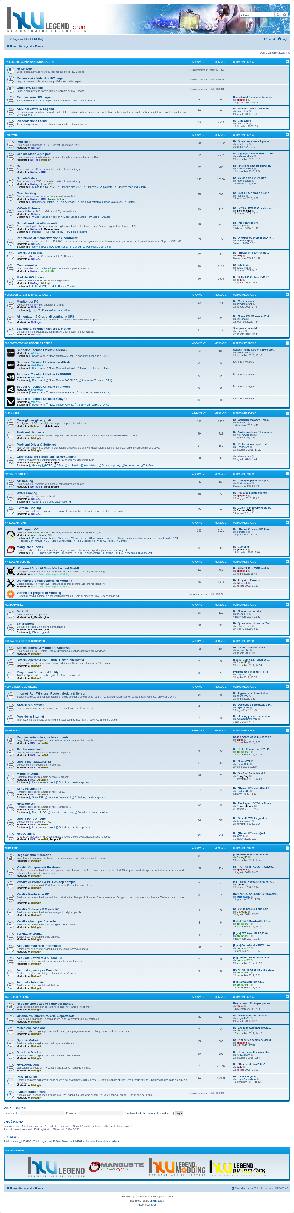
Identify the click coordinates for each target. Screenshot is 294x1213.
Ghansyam (243, 447)
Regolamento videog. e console (252, 736)
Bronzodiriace (245, 806)
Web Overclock (112, 201)
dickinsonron (244, 483)
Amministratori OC (58, 199)
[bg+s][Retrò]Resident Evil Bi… (252, 921)
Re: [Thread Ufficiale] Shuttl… (251, 252)
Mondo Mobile (14, 605)
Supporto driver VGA (42, 187)
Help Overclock (83, 540)
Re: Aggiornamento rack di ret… (252, 693)
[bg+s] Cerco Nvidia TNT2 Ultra (251, 945)
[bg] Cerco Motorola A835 (248, 982)
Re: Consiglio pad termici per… (252, 480)
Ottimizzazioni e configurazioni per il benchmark (142, 538)
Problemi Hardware (30, 432)
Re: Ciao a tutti (242, 120)
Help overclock (65, 201)
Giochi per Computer (32, 818)
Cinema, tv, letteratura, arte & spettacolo (46, 1016)
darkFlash (37, 365)
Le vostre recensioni (42, 782)
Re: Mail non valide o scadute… (252, 108)
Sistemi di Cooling (16, 474)
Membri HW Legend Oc (71, 538)
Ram (20, 166)
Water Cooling (27, 493)
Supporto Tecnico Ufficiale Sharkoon (43, 386)
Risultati (66, 553)
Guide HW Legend (30, 87)
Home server (130, 465)
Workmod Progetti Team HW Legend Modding (49, 568)
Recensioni (37, 356)
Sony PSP (36, 797)
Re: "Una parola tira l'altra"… (250, 1064)
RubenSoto (243, 764)
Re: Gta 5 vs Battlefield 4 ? (249, 773)
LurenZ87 (47, 184)
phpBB (134, 1196)
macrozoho (243, 650)
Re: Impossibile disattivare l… (251, 647)
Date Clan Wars (48, 553)
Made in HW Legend (31, 277)
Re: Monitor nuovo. (244, 301)
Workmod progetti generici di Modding (44, 580)
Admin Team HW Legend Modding (50, 574)
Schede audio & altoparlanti (37, 223)
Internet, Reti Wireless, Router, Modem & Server (51, 693)
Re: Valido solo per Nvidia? (249, 178)
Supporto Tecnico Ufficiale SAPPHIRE (44, 374)
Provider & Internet (30, 716)
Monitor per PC (28, 301)
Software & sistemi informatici (25, 641)
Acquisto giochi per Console (37, 970)
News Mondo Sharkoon (60, 392)
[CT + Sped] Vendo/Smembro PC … (254, 881)
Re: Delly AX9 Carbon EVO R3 (251, 277)
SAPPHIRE (37, 377)
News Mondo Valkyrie (59, 404)
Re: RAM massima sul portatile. (252, 165)
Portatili (22, 611)
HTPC (47, 465)
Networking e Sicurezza (21, 687)
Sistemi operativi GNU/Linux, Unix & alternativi (50, 660)
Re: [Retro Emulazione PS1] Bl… (252, 749)
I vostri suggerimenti (32, 1091)
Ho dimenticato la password (140, 1113)
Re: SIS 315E (241, 264)
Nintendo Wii (26, 803)
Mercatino (12, 848)
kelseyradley (244, 456)
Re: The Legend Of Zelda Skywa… (253, 803)
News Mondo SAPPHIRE (61, 380)
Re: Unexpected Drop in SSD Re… (253, 237)
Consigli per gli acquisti (34, 420)
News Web (24, 68)
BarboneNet (244, 210)
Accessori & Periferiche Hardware (28, 295)
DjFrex (240, 884)
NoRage (36, 147)
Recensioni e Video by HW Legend (41, 78)
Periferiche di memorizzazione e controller (47, 238)
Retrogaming (26, 833)
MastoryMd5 (244, 352)
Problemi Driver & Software (36, 444)
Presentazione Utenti (32, 121)
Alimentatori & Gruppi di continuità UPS (45, 316)
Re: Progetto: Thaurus (246, 580)
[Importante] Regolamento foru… (253, 97)
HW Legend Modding (18, 562)
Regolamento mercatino (34, 855)
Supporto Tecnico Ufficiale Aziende (28, 343)
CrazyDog (242, 776)
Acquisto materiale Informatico (39, 945)
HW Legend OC (28, 529)
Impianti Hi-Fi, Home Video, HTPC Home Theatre (58, 231)
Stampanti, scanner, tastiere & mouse (44, 328)
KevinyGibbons (245, 434)
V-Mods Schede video (43, 216)
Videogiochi (12, 730)
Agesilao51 (243, 707)
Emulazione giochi (30, 749)
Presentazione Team (42, 538)
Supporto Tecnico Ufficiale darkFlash (43, 362)
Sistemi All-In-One (30, 253)
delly (239, 255)
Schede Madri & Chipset (34, 154)
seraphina (242, 111)
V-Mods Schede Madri (72, 216)
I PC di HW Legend (41, 286)
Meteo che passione (31, 1028)
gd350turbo (243, 896)
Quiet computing (109, 465)
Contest (129, 201)
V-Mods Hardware (98, 216)
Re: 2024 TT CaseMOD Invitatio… (253, 568)
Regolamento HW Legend (35, 97)
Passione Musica (29, 1052)
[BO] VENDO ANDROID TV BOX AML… (256, 894)
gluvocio (242, 549)
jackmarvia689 (245, 168)
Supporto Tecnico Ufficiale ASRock (42, 350)
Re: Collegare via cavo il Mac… (251, 419)
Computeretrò (27, 265)
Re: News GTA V (243, 761)
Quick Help (12, 413)
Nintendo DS (37, 812)
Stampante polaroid (245, 328)
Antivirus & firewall (30, 705)
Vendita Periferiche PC (33, 894)
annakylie (242, 422)
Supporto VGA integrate (97, 187)
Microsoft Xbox (28, 773)
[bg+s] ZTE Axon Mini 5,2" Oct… (252, 933)
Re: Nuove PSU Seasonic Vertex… (253, 316)
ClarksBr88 (243, 791)
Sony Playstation (29, 788)
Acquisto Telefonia (30, 982)
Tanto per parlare (17, 997)
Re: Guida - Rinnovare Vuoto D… (252, 507)
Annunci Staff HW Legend (35, 109)
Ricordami (166, 1113)
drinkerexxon (244, 821)
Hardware (11, 135)
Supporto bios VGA (69, 187)
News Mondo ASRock (59, 356)
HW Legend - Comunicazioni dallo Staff (30, 62)
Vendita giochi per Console (36, 921)
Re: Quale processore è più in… (252, 141)
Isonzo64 (242, 531)
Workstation (89, 465)
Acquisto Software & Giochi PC (39, 958)
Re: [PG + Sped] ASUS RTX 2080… (253, 866)
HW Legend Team (15, 522)
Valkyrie (36, 402)
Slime (240, 739)
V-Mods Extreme (28, 208)
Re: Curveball (241, 546)
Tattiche (107, 553)
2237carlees (243, 1054)
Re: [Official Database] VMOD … (252, 207)
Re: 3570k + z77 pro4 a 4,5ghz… (252, 193)
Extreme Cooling (29, 508)
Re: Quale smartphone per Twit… (253, 623)
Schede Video (27, 178)
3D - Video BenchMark (57, 540)
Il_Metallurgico (50, 229)
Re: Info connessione (246, 222)
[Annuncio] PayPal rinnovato (250, 854)
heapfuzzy (242, 144)
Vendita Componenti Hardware (39, 867)
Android (47, 632)
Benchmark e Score (99, 538)
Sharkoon (37, 389)
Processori (24, 141)
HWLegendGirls (28, 1064)
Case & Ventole (65, 286)
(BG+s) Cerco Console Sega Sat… (253, 969)
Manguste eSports (30, 547)
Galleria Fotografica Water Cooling (50, 501)
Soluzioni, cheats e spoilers (73, 782)
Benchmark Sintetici (41, 201)
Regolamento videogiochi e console (42, 737)
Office (58, 465)
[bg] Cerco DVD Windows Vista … (253, 957)
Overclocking (26, 193)
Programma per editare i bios (250, 671)
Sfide (78, 553)
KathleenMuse (245, 156)
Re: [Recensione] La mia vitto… (252, 1052)
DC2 (43, 172)
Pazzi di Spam (27, 1077)
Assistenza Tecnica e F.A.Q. (92, 356)
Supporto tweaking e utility (130, 187)
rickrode (241, 319)
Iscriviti (20, 1107)
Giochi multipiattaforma (34, 761)
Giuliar (240, 331)
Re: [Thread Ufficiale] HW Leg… (252, 529)
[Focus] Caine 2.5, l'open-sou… (252, 659)
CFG (118, 553)
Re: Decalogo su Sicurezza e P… (252, 704)
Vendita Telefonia (29, 933)
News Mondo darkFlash (60, 368)
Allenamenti (92, 553)
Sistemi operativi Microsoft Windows (43, 647)
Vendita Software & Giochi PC (38, 909)
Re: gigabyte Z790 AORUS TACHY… (254, 153)
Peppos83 (55, 839)
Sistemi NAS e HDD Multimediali (49, 246)
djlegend (242, 99)
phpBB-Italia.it (157, 1200)
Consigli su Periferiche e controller (90, 246)
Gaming (35, 465)
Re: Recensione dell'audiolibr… (252, 1015)
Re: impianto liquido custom (250, 492)
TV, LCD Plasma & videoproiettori (49, 310)
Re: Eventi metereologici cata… (252, 1027)
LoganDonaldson (246, 1079)
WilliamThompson (247, 719)
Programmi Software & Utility (38, 672)
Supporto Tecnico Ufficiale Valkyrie (42, 399)
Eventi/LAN (144, 553)
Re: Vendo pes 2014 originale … (252, 908)
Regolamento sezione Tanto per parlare (45, 1003)
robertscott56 (244, 180)
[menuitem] (38, 39)
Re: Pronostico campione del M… (253, 1039)
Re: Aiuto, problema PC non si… (252, 432)
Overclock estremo (89, 201)
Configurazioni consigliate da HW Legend (46, 456)
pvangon (241, 225)
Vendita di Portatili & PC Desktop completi (47, 882)
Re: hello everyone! (244, 1076)
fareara (241, 836)
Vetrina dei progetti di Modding (39, 593)
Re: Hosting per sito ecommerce (252, 716)
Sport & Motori (27, 1040)
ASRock (36, 353)
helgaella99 (243, 1018)
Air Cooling (25, 481)
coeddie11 (242, 613)
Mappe (129, 553)
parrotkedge (243, 240)
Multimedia (72, 465)
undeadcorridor (109, 1141)
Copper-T (242, 674)
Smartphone (25, 623)
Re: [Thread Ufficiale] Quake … (251, 833)
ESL (33, 553)
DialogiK (46, 159)
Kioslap (241, 195)
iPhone (34, 632)
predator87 (47, 271)
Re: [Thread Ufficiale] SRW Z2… (252, 788)
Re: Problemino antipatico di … (252, 444)
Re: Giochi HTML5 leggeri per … (252, 818)
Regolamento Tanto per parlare (251, 1003)
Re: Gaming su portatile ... (248, 611)
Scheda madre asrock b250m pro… (254, 349)
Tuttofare (146, 465)
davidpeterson (244, 304)
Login (7, 1107)
